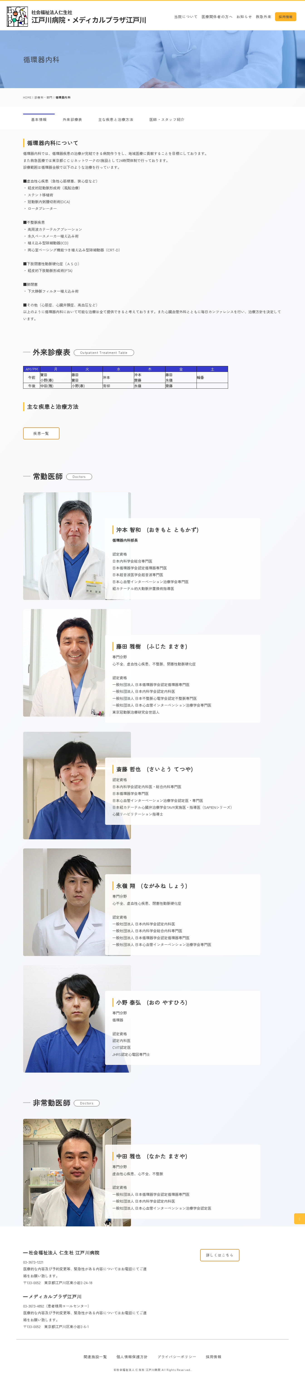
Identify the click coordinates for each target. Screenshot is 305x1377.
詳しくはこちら (220, 1255)
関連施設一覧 (95, 1356)
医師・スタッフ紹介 (167, 119)
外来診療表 (72, 119)
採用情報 (286, 16)
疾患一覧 (41, 433)
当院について (186, 16)
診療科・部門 (43, 97)
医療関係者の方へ (217, 16)
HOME (27, 97)
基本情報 (39, 119)
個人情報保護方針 (132, 1356)
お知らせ (244, 16)
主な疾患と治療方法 (116, 119)
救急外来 (263, 16)
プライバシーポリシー (177, 1356)
